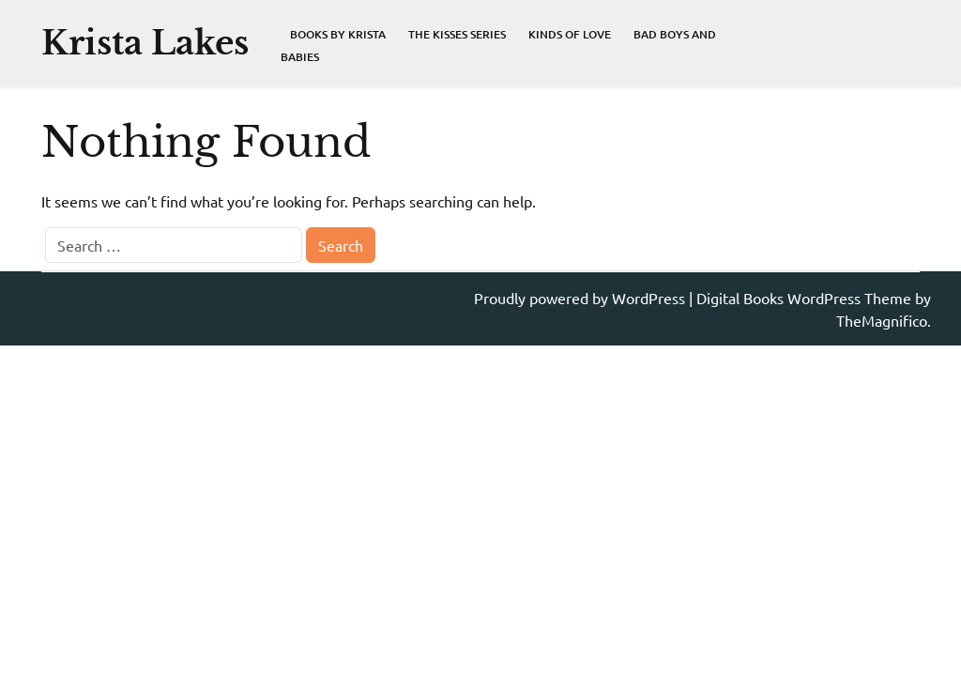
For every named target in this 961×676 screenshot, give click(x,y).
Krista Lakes (145, 43)
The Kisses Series (457, 34)
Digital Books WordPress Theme (805, 297)
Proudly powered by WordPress (581, 297)
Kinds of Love (569, 34)
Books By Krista (338, 34)
